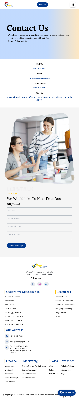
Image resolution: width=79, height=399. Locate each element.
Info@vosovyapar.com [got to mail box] (40, 78)
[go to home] (9, 4)
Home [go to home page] (10, 41)
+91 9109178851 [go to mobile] (39, 68)
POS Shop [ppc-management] (53, 374)
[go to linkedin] (46, 284)
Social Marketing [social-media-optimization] (29, 370)
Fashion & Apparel (12, 297)
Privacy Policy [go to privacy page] (61, 297)
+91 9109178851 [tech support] (39, 87)
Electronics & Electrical (15, 320)
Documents (10, 381)
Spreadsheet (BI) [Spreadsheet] (12, 378)
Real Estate (9, 304)
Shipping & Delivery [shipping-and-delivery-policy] (63, 308)
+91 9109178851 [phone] (16, 336)
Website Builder (67, 366)
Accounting (10, 366)
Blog (62, 374)
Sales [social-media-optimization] (51, 370)
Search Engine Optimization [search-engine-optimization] (34, 366)
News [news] (57, 316)
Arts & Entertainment (14, 324)
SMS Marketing (28, 378)
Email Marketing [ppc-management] (29, 374)
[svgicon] (73, 4)
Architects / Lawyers (14, 316)
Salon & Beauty (11, 308)
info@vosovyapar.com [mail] (19, 342)
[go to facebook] (33, 284)
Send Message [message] (16, 245)
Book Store (9, 300)
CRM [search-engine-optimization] (51, 366)
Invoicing (9, 370)
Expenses (9, 374)
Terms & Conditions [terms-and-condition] (64, 300)
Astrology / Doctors (14, 312)
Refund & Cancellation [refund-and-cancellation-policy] (65, 304)
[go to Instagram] (39, 284)
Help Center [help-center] (60, 312)
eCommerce (66, 370)
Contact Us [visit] (22, 41)
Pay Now (42, 4)
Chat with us (66, 392)
